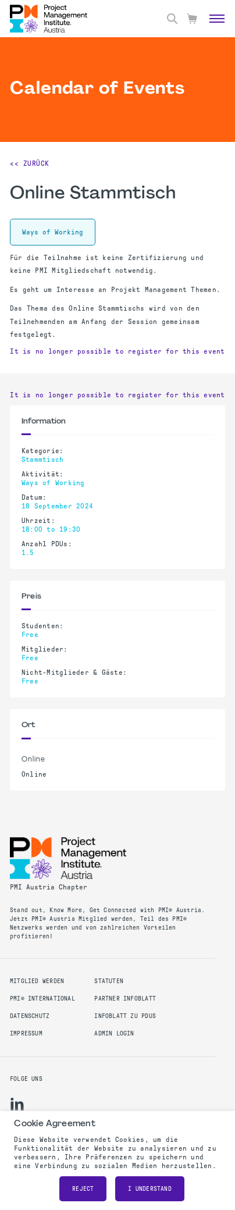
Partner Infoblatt (125, 998)
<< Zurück (29, 163)
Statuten (108, 981)
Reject (83, 1189)
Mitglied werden (37, 981)
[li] (17, 1104)
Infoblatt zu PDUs (125, 1016)
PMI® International (42, 998)
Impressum (26, 1033)
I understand (150, 1189)
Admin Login (114, 1033)
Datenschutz (29, 1016)
